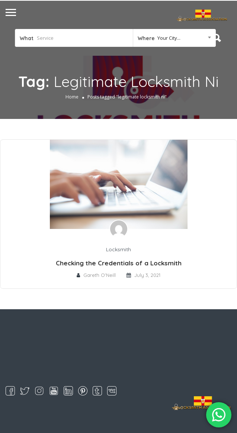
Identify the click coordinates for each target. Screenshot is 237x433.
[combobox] (174, 37)
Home (72, 97)
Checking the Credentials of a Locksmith (119, 263)
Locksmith (118, 249)
